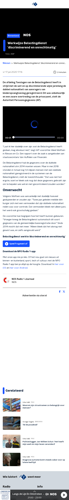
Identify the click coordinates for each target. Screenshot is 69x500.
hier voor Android (19, 268)
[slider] (34, 137)
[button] (63, 494)
